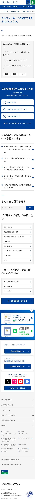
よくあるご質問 (6, 7)
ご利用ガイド (17, 7)
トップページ (4, 11)
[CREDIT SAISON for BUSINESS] (17, 348)
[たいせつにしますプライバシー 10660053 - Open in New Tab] (30, 498)
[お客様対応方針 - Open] (26, 449)
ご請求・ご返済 (25, 11)
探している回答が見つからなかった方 (18, 123)
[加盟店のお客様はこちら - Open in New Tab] (17, 363)
